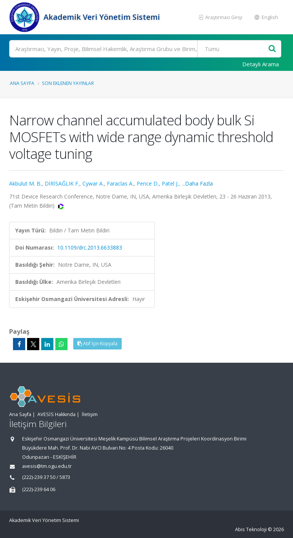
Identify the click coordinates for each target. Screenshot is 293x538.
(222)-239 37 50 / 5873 (46, 477)
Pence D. (148, 183)
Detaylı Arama (260, 64)
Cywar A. (93, 183)
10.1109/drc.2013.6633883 (89, 247)
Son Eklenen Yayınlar (68, 83)
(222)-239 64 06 (38, 489)
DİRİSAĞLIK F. (62, 183)
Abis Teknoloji (251, 529)
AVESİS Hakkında (56, 414)
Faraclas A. (120, 183)
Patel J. (170, 183)
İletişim (90, 414)
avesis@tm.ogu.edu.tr (47, 466)
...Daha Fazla (197, 183)
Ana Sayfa (22, 83)
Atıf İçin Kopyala (97, 343)
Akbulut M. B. (25, 183)
